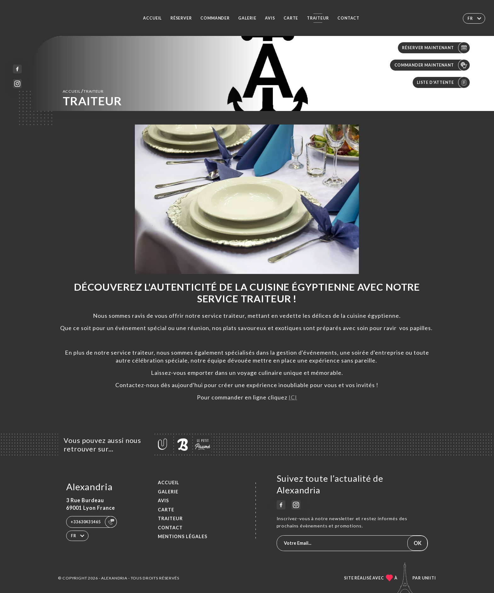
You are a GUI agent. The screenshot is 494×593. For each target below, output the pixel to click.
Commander (215, 18)
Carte (291, 18)
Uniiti (429, 578)
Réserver (181, 18)
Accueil (152, 18)
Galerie (247, 18)
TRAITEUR (318, 18)
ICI (293, 397)
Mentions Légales (182, 536)
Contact (348, 18)
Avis (270, 18)
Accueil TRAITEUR (83, 91)
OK (418, 543)
